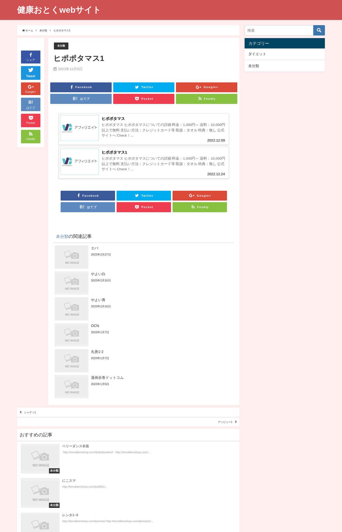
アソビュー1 (218, 362)
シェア (30, 56)
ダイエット (257, 54)
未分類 (62, 46)
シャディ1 (36, 347)
